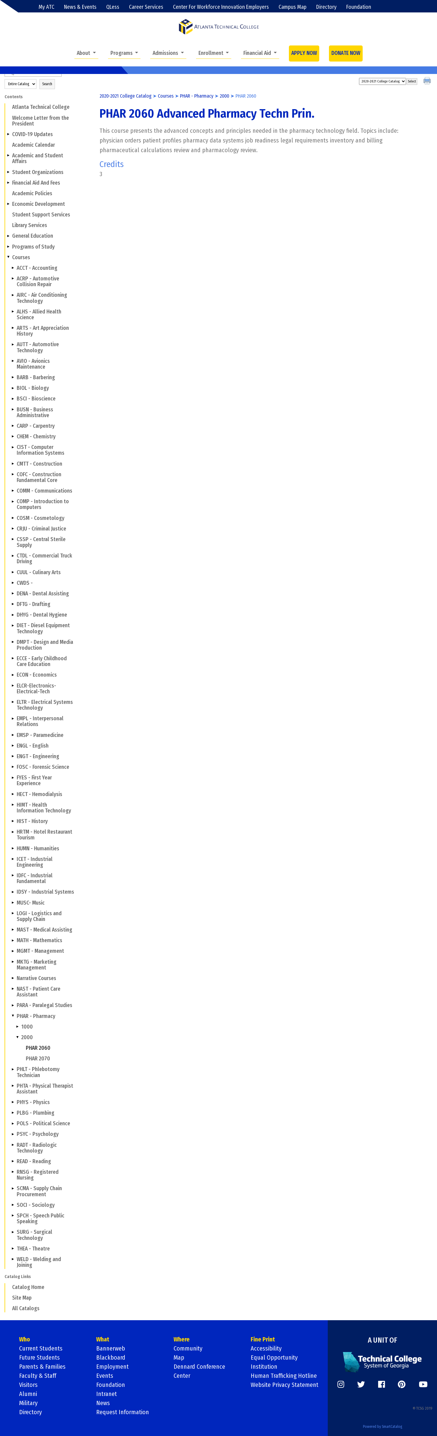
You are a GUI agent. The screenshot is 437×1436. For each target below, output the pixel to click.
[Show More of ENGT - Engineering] (13, 756)
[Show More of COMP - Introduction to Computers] (13, 501)
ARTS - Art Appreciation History (43, 331)
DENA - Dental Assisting (43, 594)
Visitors (28, 1384)
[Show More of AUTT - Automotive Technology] (13, 344)
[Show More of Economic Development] (8, 204)
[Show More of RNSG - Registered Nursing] (13, 1172)
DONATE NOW (345, 53)
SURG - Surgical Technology (34, 1235)
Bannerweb (110, 1348)
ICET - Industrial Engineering (35, 862)
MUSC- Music (31, 903)
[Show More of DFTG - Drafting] (13, 604)
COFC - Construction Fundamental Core (39, 477)
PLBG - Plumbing (35, 1113)
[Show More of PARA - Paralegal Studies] (13, 1005)
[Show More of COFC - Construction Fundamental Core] (13, 474)
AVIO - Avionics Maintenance (33, 364)
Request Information (122, 1412)
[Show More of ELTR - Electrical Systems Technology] (13, 702)
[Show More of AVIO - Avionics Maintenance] (13, 361)
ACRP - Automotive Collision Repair (38, 282)
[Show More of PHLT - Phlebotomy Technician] (13, 1069)
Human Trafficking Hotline (284, 1375)
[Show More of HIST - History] (13, 821)
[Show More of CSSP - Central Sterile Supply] (13, 539)
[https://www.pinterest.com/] (401, 1384)
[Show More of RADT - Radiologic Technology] (13, 1145)
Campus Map (293, 7)
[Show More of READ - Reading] (13, 1161)
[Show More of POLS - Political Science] (13, 1123)
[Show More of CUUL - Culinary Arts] (13, 572)
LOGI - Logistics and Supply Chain (39, 916)
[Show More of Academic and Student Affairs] (8, 155)
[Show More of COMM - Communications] (13, 491)
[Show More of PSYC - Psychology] (13, 1134)
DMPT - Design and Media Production (45, 645)
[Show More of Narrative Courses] (13, 978)
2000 (27, 1037)
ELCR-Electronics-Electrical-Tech (36, 689)
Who (24, 1339)
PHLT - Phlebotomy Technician (38, 1072)
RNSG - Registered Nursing (38, 1175)
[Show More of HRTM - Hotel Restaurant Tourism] (13, 832)
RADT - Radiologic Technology (37, 1148)
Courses (21, 257)
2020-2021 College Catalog (125, 96)
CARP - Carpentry (36, 426)
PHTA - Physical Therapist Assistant (45, 1089)
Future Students (39, 1357)
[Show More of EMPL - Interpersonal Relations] (13, 718)
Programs (122, 53)
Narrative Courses (36, 978)
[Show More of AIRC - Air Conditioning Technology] (13, 295)
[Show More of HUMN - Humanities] (13, 848)
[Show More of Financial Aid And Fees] (8, 182)
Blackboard (110, 1357)
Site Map (22, 1298)
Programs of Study (33, 247)
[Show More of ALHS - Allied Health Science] (13, 312)
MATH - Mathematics (39, 940)
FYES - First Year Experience (34, 781)
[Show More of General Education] (8, 236)
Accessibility (266, 1348)
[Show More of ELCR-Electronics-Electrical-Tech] (13, 685)
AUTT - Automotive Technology (38, 347)
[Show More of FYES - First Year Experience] (13, 778)
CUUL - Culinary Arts (39, 572)
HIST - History (32, 821)
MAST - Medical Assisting (44, 930)
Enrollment (211, 53)
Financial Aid (257, 53)
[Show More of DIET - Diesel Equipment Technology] (13, 625)
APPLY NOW (304, 53)
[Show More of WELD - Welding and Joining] (13, 1259)
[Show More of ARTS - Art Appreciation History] (13, 328)
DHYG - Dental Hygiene (42, 615)
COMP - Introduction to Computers (43, 504)
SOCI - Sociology (36, 1205)
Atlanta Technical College (40, 107)
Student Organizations (37, 172)
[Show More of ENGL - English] (13, 746)
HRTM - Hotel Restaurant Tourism (44, 835)
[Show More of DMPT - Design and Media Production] (13, 642)
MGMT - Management (40, 951)
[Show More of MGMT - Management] (13, 951)
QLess (112, 7)
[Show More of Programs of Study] (8, 246)
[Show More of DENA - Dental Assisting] (13, 594)
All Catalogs (25, 1308)
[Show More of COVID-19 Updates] (8, 134)
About (84, 53)
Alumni (28, 1394)
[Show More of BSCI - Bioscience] (13, 399)
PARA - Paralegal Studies (44, 1005)
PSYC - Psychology (38, 1134)
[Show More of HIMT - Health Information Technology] (13, 805)
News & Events (80, 7)
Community (188, 1348)
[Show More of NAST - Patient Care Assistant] (13, 989)
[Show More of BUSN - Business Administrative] (13, 409)
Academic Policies (32, 193)
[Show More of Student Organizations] (8, 172)
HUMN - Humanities (38, 848)
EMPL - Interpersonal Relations (40, 721)
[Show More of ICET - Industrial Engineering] (13, 859)
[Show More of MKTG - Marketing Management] (13, 962)
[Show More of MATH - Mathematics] (13, 940)
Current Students (41, 1348)
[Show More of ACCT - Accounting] (13, 268)
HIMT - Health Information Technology (44, 808)
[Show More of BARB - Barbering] (13, 377)
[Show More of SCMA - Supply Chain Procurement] (13, 1188)
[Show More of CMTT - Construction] (13, 463)
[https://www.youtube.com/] (423, 1384)
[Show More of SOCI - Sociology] (13, 1205)
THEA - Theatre (33, 1249)
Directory (326, 7)
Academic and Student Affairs (37, 158)
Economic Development (38, 204)
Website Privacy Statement (284, 1384)
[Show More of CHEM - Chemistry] (13, 436)
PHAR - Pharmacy (36, 1016)
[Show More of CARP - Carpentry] (13, 426)
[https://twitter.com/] (361, 1384)
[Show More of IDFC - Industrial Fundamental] (13, 875)
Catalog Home (28, 1287)
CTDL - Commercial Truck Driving (44, 559)
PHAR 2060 (38, 1048)
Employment (112, 1366)
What (102, 1339)
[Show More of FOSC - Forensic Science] (13, 767)
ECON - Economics (37, 675)
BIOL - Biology (33, 388)
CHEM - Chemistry (36, 436)
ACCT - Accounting (37, 268)
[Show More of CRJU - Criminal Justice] (13, 529)
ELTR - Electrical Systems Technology (45, 705)
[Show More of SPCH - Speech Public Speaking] (13, 1216)
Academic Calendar (33, 145)
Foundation (358, 7)
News (103, 1403)
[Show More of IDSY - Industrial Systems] (13, 892)
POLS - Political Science (43, 1123)
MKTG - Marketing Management (36, 965)
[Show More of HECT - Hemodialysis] (13, 794)
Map (179, 1357)
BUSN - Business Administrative (35, 413)
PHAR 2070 (38, 1059)
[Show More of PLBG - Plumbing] (13, 1113)
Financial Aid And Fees (36, 183)
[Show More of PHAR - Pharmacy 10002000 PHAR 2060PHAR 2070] (13, 1016)
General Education (32, 236)
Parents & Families (42, 1366)
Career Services (146, 7)
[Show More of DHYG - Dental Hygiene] (13, 615)
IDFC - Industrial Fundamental (35, 878)
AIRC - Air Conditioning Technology (42, 298)
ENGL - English (33, 746)
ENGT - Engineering (38, 756)
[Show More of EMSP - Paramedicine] (13, 735)
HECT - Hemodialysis (39, 794)
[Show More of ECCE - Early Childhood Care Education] (13, 658)
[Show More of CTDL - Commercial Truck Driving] (13, 556)
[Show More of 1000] (17, 1027)
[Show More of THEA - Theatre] (13, 1248)
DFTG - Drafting (33, 604)
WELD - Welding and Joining (39, 1262)
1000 (27, 1027)
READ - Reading (34, 1161)
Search (47, 84)
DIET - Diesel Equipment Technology (43, 628)
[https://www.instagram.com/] (340, 1384)
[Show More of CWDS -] (13, 583)
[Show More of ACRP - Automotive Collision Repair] (13, 279)
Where (182, 1339)
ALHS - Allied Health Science (39, 315)
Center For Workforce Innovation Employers (221, 7)
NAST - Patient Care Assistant (38, 992)
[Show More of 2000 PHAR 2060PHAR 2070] (17, 1037)
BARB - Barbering (36, 377)
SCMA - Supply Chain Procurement (39, 1191)
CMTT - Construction (39, 464)
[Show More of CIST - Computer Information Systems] (13, 447)
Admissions (166, 53)
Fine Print (263, 1339)
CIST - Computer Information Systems (40, 450)
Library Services (29, 225)
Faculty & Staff (37, 1375)
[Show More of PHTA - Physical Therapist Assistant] (13, 1086)
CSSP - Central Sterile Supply (41, 542)
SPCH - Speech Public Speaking (40, 1219)
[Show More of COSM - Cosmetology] (13, 518)
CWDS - (25, 583)
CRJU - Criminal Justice (41, 529)
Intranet (106, 1394)
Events (104, 1375)
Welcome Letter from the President (40, 121)
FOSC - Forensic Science (43, 767)
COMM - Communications (44, 491)
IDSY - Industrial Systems (45, 892)
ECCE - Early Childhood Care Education (42, 661)
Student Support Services (41, 215)
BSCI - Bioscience (36, 399)
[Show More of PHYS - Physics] (13, 1102)
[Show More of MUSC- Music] (13, 902)
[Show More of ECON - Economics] (13, 675)
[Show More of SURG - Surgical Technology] (13, 1232)
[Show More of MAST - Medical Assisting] (13, 930)
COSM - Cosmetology (40, 518)
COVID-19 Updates (32, 134)
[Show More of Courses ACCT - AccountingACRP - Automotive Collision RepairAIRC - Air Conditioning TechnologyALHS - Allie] (8, 257)
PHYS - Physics (33, 1102)
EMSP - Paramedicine (40, 735)
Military (28, 1403)
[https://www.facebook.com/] (381, 1384)
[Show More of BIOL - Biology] (13, 388)
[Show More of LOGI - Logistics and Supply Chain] (13, 913)
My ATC (46, 7)
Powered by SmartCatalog (382, 1426)
